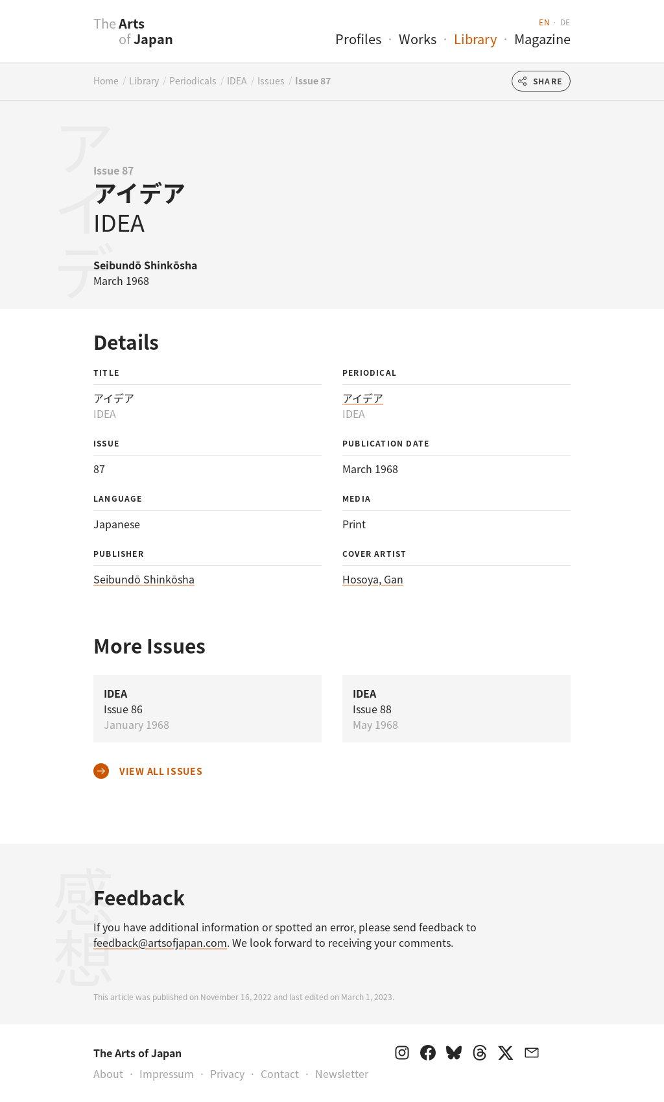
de (565, 21)
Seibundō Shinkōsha (144, 579)
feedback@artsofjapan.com (160, 942)
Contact (280, 1073)
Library (475, 38)
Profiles (358, 38)
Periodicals (193, 80)
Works (417, 38)
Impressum (166, 1073)
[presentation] (67, 38)
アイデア (362, 398)
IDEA (237, 80)
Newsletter (341, 1073)
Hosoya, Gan (372, 579)
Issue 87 (313, 80)
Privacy (227, 1073)
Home (106, 80)
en (544, 21)
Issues (271, 80)
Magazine (542, 38)
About (108, 1073)
